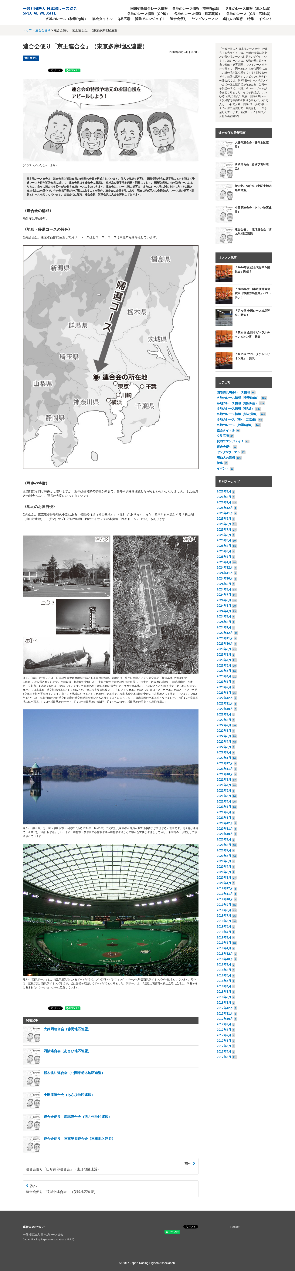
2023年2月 (224, 687)
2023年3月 (224, 681)
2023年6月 (224, 665)
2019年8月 (224, 910)
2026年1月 (224, 502)
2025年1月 (224, 562)
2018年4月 (224, 986)
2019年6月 (224, 921)
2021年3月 (224, 806)
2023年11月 (225, 638)
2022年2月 (224, 752)
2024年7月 (224, 594)
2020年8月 (224, 845)
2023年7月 (224, 660)
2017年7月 (224, 1035)
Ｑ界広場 (123, 19)
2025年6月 (224, 535)
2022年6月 (224, 730)
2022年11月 (225, 703)
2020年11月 (225, 828)
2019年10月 (225, 899)
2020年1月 (224, 883)
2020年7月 (224, 850)
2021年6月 (224, 790)
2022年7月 (224, 725)
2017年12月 (225, 1008)
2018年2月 (224, 997)
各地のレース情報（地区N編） (248, 9)
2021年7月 (224, 785)
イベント (265, 19)
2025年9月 (224, 518)
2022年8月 (224, 720)
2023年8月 (224, 654)
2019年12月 (225, 888)
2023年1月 (224, 692)
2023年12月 (225, 632)
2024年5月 (224, 605)
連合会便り (178, 19)
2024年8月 (224, 589)
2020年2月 (224, 877)
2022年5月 (224, 736)
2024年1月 (224, 627)
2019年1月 (224, 948)
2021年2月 (224, 812)
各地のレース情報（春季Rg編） (196, 9)
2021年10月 (225, 774)
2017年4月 (224, 1051)
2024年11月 (225, 573)
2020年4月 (224, 866)
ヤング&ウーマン (205, 19)
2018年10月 (225, 959)
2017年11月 (225, 1013)
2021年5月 (224, 796)
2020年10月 (225, 834)
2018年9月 (224, 964)
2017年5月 (224, 1046)
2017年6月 (224, 1040)
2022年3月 (224, 747)
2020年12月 (225, 823)
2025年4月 (224, 545)
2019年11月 (225, 893)
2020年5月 (224, 861)
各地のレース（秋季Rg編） (67, 19)
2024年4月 (224, 611)
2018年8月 (224, 970)
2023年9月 (224, 649)
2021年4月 (224, 801)
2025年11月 (225, 513)
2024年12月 (225, 567)
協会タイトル (102, 19)
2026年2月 (224, 497)
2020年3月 (224, 872)
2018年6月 (224, 975)
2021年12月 (225, 763)
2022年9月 (224, 714)
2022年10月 (225, 709)
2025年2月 (224, 556)
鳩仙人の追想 (232, 19)
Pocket (235, 1227)
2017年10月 (225, 1018)
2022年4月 (224, 741)
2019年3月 (224, 937)
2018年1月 (224, 1002)
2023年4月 (224, 676)
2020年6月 (224, 855)
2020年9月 (224, 839)
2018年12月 (225, 953)
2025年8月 (224, 524)
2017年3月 (224, 1057)
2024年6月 (224, 600)
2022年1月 (224, 757)
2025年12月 (225, 507)
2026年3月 (224, 491)
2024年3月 (224, 616)
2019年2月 (224, 942)
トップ (27, 30)
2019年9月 (224, 904)
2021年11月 (225, 768)
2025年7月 (224, 529)
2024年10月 (225, 578)
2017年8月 (224, 1029)
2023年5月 (224, 670)
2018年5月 (224, 980)
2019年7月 (224, 915)
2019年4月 (224, 932)
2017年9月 (224, 1024)
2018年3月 (224, 991)
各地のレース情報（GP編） (148, 14)
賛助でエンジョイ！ (150, 19)
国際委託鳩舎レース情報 (149, 9)
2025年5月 (224, 540)
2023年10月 (225, 643)
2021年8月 (224, 779)
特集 (250, 19)
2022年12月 (225, 698)
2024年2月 (224, 622)
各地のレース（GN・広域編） (249, 14)
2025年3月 (224, 551)
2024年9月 (224, 584)
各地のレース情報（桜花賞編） (198, 14)
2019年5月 (224, 926)
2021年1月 (224, 817)
